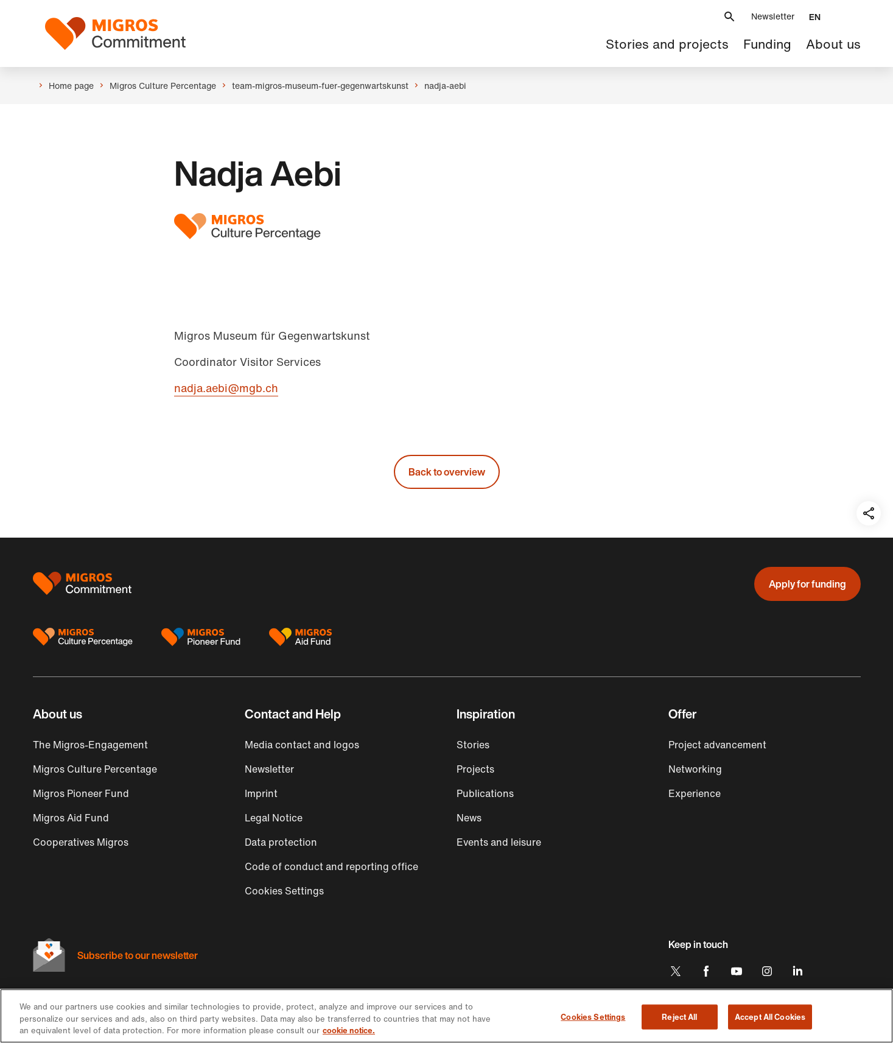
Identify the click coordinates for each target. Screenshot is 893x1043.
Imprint (261, 793)
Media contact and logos (302, 744)
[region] (446, 1016)
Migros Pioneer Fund (81, 793)
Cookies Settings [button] (284, 890)
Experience (694, 793)
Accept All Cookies (770, 1016)
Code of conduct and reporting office (331, 866)
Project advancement (717, 744)
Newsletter (772, 16)
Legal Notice (274, 817)
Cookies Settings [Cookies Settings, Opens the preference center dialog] (593, 1016)
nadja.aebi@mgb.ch (226, 388)
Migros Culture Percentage (95, 769)
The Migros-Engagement (90, 744)
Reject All (679, 1016)
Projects (475, 769)
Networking (695, 769)
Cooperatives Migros (80, 842)
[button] (729, 17)
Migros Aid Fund (71, 817)
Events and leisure (499, 842)
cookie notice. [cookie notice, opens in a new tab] (349, 1030)
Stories (473, 744)
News (469, 817)
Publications (485, 793)
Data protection (281, 842)
